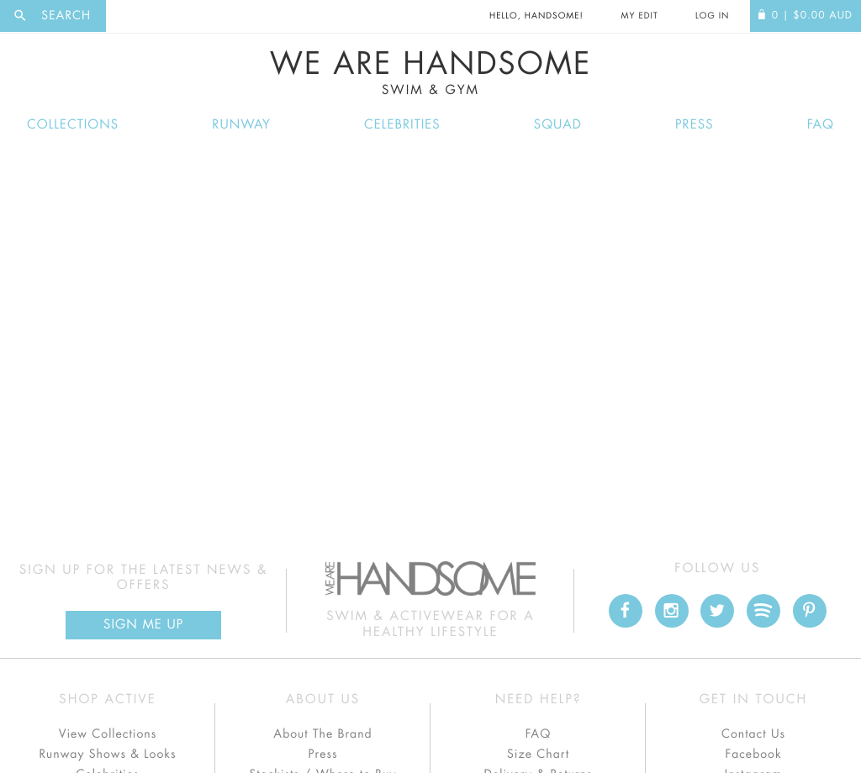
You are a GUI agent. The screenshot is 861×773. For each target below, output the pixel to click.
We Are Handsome (430, 73)
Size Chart (538, 754)
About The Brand (322, 734)
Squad (558, 124)
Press (694, 124)
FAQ (820, 124)
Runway (241, 124)
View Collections (108, 734)
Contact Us (753, 734)
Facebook (753, 754)
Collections (73, 124)
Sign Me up (143, 624)
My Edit (639, 16)
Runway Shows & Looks (108, 754)
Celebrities (402, 124)
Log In (712, 16)
